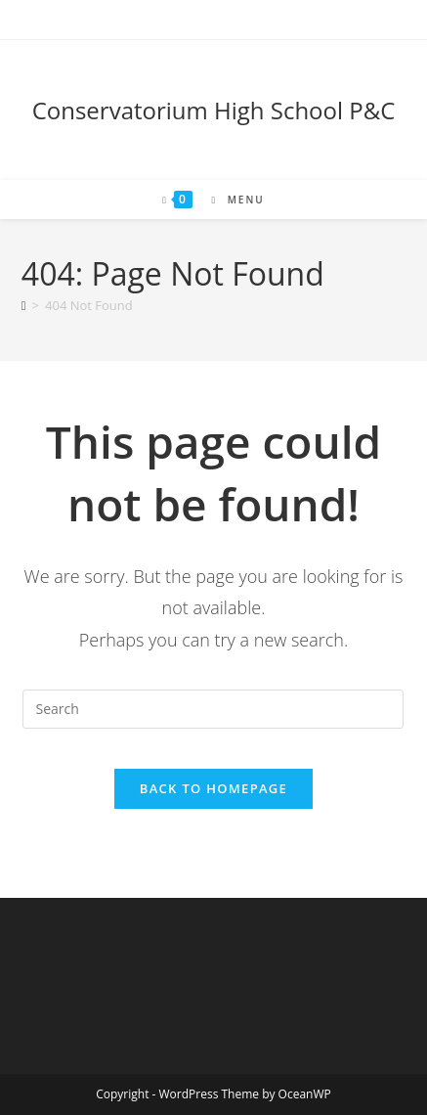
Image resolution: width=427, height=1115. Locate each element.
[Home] (23, 305)
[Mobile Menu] (230, 199)
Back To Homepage (213, 788)
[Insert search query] (213, 709)
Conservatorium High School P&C (214, 110)
